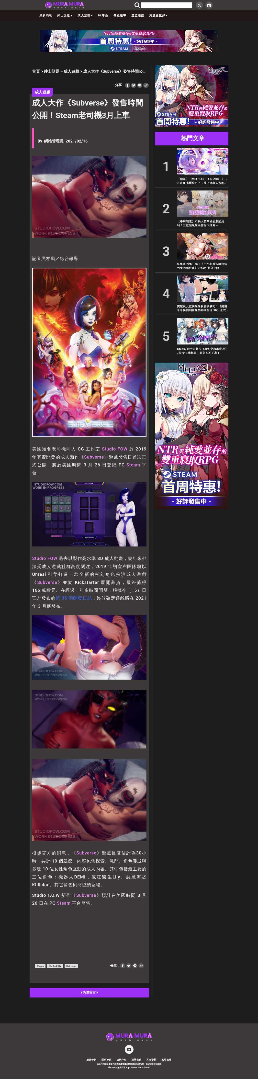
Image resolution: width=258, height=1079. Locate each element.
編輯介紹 (121, 1059)
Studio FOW (115, 448)
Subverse (94, 457)
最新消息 (45, 15)
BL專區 (103, 15)
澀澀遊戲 (137, 15)
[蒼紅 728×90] (129, 50)
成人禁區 (85, 15)
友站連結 (166, 1059)
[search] (166, 5)
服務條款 (91, 1059)
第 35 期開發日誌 (74, 598)
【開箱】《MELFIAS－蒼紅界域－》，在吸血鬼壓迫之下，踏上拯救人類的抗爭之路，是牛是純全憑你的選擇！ (202, 181)
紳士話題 (64, 15)
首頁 (36, 71)
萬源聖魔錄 (158, 15)
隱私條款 (106, 1059)
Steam (133, 464)
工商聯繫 (151, 1059)
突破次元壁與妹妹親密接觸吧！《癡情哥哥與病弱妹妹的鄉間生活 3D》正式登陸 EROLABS (202, 308)
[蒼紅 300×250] (191, 125)
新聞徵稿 (136, 1059)
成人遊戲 (71, 71)
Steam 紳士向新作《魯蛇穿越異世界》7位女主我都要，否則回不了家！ (202, 351)
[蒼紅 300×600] (191, 508)
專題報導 (119, 15)
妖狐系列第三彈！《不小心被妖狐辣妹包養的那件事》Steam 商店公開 (202, 266)
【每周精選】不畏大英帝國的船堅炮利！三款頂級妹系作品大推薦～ (200, 223)
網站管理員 (54, 141)
